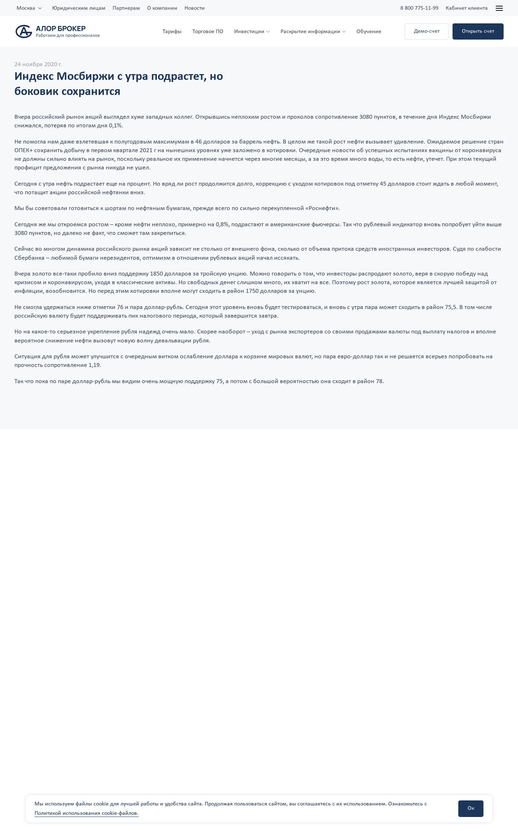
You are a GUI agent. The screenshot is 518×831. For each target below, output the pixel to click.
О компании (162, 8)
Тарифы (172, 32)
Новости (195, 8)
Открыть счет (478, 31)
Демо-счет (427, 31)
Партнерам (126, 8)
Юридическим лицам (78, 8)
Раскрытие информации (310, 32)
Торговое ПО (207, 32)
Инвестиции (249, 32)
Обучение (368, 32)
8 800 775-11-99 (419, 8)
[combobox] (29, 8)
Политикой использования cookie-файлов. (86, 813)
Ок (471, 808)
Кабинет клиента (467, 8)
